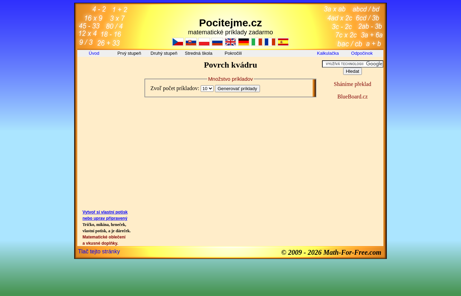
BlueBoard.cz (352, 96)
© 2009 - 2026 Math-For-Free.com (331, 252)
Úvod (95, 53)
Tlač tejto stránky (99, 251)
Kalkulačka (328, 53)
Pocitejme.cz (230, 22)
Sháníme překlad (352, 84)
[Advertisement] (108, 76)
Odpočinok (362, 53)
